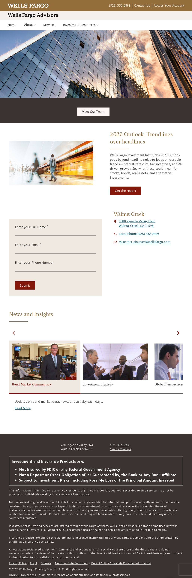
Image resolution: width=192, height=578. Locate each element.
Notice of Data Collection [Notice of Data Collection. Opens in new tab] (71, 563)
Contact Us (142, 5)
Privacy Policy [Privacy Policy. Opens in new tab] (17, 563)
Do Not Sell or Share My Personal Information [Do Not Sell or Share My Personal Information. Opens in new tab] (121, 563)
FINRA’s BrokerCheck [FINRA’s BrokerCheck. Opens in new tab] (22, 575)
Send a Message (120, 449)
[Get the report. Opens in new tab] (125, 191)
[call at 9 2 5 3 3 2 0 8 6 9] (139, 234)
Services (49, 25)
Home (12, 25)
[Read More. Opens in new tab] (23, 408)
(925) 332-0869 (119, 5)
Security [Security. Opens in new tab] (46, 563)
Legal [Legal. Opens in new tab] (33, 563)
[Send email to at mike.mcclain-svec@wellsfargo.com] (144, 242)
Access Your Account (169, 5)
